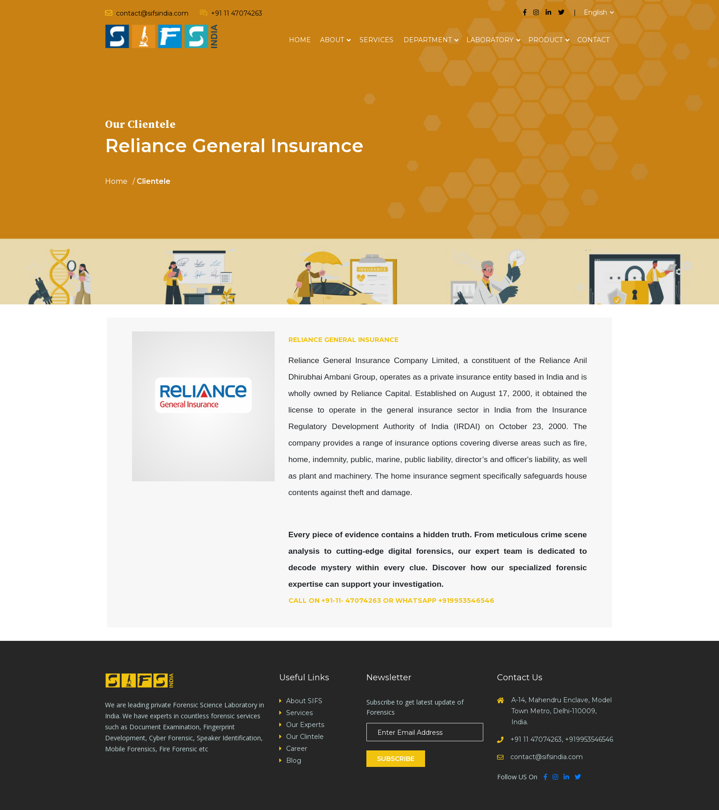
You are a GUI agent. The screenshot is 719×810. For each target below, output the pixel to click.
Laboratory (490, 40)
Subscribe (396, 759)
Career (296, 748)
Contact (593, 40)
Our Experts (305, 725)
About (332, 40)
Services (376, 40)
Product (545, 40)
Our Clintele (305, 736)
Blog (293, 760)
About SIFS (304, 701)
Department (428, 40)
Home (300, 40)
